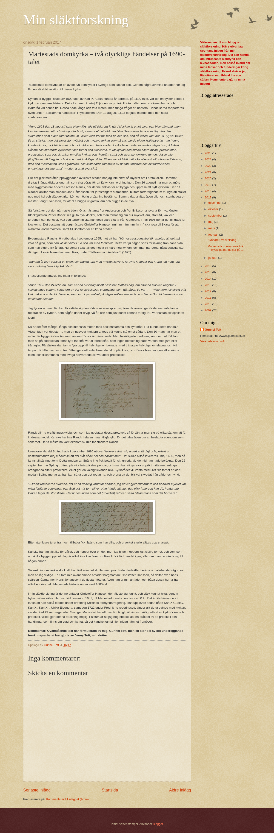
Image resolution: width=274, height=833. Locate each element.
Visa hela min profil (212, 341)
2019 (208, 185)
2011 (208, 297)
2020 (208, 178)
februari (213, 234)
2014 (208, 278)
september (215, 215)
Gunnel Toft (213, 329)
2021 (208, 172)
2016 (208, 266)
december (215, 202)
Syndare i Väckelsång (222, 240)
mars (212, 228)
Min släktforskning (75, 19)
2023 (208, 159)
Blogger (158, 824)
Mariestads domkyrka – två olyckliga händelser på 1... (226, 248)
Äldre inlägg (180, 790)
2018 (208, 191)
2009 (208, 310)
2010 (208, 304)
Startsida (110, 790)
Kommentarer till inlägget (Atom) (67, 799)
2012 (208, 291)
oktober (213, 209)
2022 (208, 165)
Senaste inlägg (37, 790)
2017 (208, 197)
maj (211, 221)
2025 (208, 153)
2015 (208, 272)
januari (213, 257)
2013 (208, 285)
